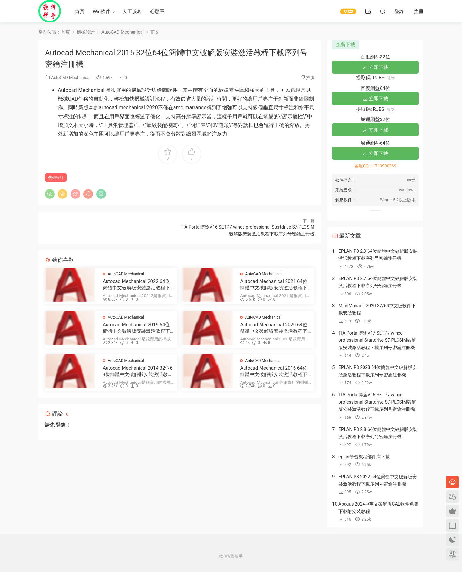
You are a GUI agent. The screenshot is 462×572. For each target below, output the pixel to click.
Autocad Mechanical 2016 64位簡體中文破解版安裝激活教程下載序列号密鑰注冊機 (273, 371)
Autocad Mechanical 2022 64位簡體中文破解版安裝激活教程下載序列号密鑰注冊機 (136, 284)
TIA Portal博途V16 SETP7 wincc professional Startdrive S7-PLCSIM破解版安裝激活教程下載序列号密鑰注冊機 (377, 402)
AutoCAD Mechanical (70, 77)
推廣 (310, 77)
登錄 (60, 425)
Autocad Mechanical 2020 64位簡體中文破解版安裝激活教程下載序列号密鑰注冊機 (273, 328)
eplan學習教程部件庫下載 (364, 456)
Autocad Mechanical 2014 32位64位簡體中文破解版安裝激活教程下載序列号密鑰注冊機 (138, 371)
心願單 (157, 11)
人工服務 (132, 11)
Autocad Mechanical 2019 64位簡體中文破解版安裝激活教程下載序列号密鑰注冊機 (136, 328)
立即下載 (375, 67)
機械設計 (56, 177)
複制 (391, 78)
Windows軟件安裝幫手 (49, 11)
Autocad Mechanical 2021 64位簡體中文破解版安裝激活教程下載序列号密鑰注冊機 (273, 284)
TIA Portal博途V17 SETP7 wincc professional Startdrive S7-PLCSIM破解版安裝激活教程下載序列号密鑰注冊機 (377, 340)
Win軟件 (101, 11)
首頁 (79, 11)
